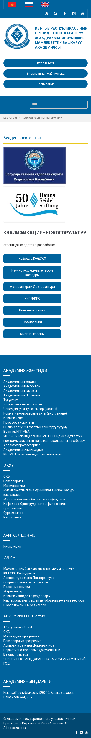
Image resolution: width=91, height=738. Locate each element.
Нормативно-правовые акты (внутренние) (35, 413)
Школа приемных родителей (24, 605)
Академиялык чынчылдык (23, 450)
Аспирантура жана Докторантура (28, 578)
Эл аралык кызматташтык (23, 404)
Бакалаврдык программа (22, 641)
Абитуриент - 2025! (17, 627)
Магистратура (14, 485)
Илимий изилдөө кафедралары (26, 596)
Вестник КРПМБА (16, 431)
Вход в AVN (45, 63)
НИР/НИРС (32, 298)
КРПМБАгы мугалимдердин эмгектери (32, 454)
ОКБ (6, 476)
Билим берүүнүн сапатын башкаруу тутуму (35, 427)
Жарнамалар (13, 591)
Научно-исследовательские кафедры (32, 273)
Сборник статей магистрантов (26, 582)
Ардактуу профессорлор (21, 445)
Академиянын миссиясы (21, 386)
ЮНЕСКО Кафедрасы (19, 573)
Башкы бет (10, 117)
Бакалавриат (13, 481)
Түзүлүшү (10, 400)
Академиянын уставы (19, 381)
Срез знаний (12, 508)
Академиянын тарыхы (20, 390)
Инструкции (12, 546)
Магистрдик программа (21, 636)
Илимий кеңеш (14, 418)
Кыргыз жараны (32, 334)
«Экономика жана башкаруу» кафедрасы (34, 499)
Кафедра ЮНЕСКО (32, 258)
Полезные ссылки (32, 310)
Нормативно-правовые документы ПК (32, 650)
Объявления (32, 322)
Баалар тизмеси (15, 654)
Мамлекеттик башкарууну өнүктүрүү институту (38, 568)
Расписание (46, 84)
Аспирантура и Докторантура (32, 287)
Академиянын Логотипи (21, 395)
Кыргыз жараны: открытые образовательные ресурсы (44, 600)
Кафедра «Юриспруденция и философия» (34, 504)
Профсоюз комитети (18, 422)
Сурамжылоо (13, 513)
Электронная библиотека (45, 73)
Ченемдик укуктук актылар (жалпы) (30, 409)
